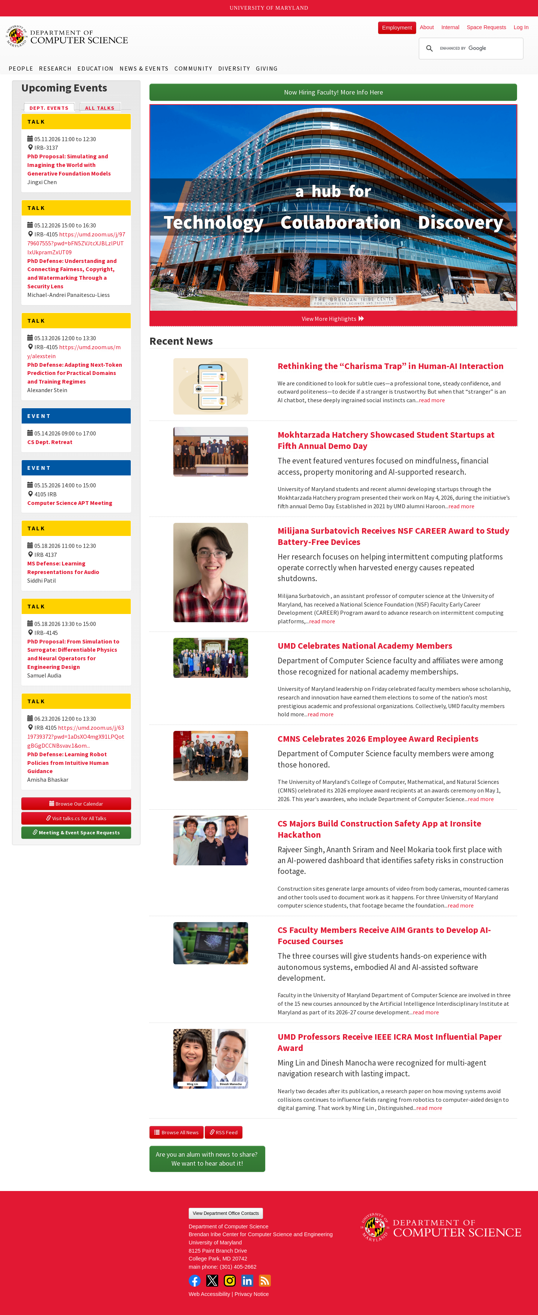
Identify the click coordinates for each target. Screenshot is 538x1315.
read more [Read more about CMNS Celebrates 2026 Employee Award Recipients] (481, 799)
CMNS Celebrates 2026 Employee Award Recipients (378, 738)
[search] (470, 48)
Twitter (212, 1281)
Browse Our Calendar (76, 803)
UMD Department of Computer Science (67, 36)
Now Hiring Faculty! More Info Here (333, 92)
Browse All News (176, 1132)
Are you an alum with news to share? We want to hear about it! (207, 1158)
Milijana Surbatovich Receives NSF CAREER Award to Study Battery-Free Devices (394, 536)
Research (55, 68)
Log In (521, 27)
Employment (397, 28)
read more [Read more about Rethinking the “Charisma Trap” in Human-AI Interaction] (432, 400)
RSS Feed (224, 1132)
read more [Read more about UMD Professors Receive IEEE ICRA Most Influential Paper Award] (429, 1107)
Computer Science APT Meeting (69, 502)
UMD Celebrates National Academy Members (365, 645)
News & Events (144, 68)
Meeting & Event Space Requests (76, 832)
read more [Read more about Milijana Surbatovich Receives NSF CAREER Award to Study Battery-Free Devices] (322, 621)
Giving (267, 68)
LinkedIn (247, 1281)
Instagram (230, 1281)
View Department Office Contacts (226, 1213)
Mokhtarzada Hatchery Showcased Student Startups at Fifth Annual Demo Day (386, 440)
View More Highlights (333, 318)
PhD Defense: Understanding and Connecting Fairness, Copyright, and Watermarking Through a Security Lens (72, 273)
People (21, 68)
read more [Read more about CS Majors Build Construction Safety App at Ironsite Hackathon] (461, 905)
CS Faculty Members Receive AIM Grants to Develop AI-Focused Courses (384, 935)
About (427, 27)
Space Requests (486, 27)
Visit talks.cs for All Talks (76, 818)
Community (193, 68)
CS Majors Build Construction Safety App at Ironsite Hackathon (379, 829)
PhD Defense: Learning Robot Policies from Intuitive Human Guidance (68, 762)
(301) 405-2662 (238, 1267)
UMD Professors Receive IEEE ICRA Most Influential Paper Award (390, 1042)
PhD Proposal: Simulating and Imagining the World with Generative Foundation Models (69, 164)
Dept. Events (52, 107)
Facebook (195, 1281)
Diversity (234, 68)
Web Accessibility (209, 1294)
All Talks (100, 108)
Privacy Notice (252, 1294)
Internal (450, 27)
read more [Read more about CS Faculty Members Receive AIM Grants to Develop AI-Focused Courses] (426, 1012)
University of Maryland (269, 8)
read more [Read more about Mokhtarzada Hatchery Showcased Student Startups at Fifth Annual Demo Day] (461, 506)
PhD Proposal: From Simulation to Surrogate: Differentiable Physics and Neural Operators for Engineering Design (73, 654)
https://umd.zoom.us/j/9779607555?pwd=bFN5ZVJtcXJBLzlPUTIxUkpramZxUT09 (76, 243)
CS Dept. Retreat (49, 442)
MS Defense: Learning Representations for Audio (63, 567)
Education (95, 68)
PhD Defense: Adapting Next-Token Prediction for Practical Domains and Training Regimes (74, 373)
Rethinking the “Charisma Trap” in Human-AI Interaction (391, 366)
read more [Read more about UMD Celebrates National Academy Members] (320, 714)
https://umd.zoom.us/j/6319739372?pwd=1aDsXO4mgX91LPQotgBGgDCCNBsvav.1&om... (75, 736)
